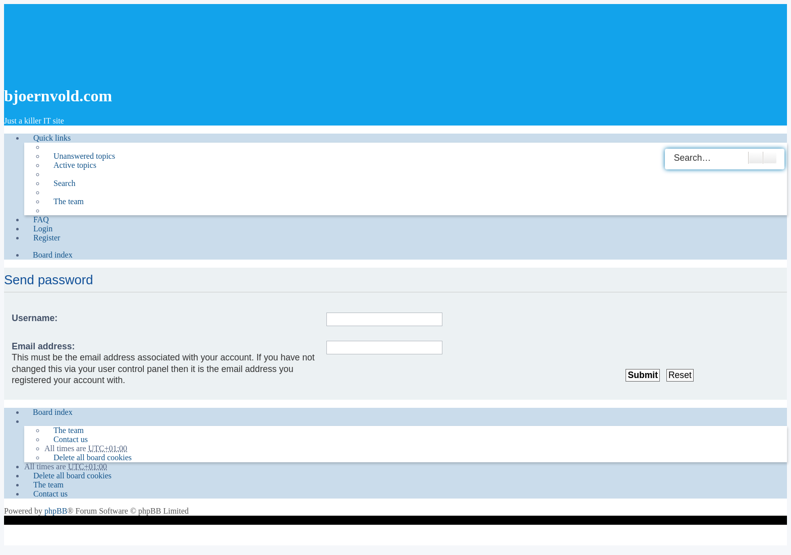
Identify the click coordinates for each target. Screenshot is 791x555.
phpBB (55, 511)
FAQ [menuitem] (41, 219)
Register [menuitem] (46, 237)
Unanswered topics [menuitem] (84, 156)
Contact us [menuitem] (70, 439)
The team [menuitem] (68, 201)
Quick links (52, 138)
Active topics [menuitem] (74, 165)
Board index (53, 412)
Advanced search (770, 158)
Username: (35, 318)
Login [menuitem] (42, 228)
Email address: (43, 346)
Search (755, 158)
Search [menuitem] (64, 183)
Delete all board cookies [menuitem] (92, 457)
